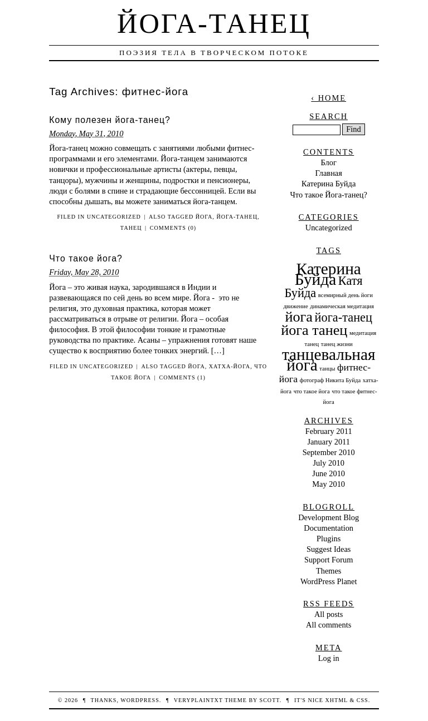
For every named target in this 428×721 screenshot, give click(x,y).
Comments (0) (173, 228)
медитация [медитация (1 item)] (362, 333)
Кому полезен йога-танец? (110, 120)
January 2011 (328, 441)
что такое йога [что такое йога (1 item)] (312, 391)
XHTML (336, 700)
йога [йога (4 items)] (299, 317)
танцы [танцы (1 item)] (327, 369)
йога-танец (236, 217)
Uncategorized (114, 217)
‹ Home (328, 97)
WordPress (139, 700)
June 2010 (328, 473)
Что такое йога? (85, 258)
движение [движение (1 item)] (295, 306)
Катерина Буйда (328, 183)
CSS (362, 700)
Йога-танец (214, 23)
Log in (328, 658)
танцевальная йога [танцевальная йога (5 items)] (329, 359)
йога (204, 217)
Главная (328, 173)
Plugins (329, 538)
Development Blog (328, 517)
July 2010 (328, 462)
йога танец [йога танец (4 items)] (314, 330)
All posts (328, 614)
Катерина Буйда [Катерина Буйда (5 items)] (328, 274)
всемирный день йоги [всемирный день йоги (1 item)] (345, 295)
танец (131, 228)
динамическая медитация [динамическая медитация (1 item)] (342, 306)
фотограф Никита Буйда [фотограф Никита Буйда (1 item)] (330, 380)
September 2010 (329, 452)
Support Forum (328, 559)
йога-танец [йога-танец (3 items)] (343, 317)
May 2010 (328, 484)
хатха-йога (229, 366)
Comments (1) (182, 377)
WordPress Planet (328, 581)
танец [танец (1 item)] (312, 344)
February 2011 (328, 431)
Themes (329, 570)
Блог (329, 162)
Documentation (328, 528)
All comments (328, 624)
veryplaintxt (198, 700)
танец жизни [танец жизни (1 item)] (337, 344)
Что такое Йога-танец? (328, 194)
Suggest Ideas (329, 549)
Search (328, 116)
